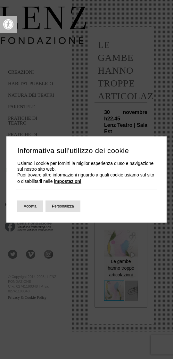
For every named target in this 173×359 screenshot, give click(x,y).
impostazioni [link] (67, 181)
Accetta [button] (30, 206)
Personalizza (63, 206)
